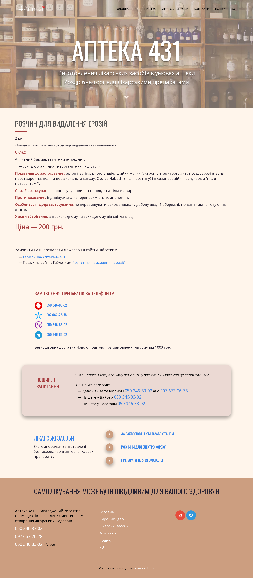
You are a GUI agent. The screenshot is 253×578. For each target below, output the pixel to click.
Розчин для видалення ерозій (99, 262)
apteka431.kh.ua (144, 568)
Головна (122, 9)
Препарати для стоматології (143, 460)
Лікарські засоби (175, 9)
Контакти (201, 9)
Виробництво (145, 9)
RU (233, 9)
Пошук (220, 9)
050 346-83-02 (56, 305)
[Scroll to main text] (126, 93)
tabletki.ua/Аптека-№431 (44, 257)
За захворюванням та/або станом (147, 433)
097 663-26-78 (56, 314)
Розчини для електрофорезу (143, 447)
